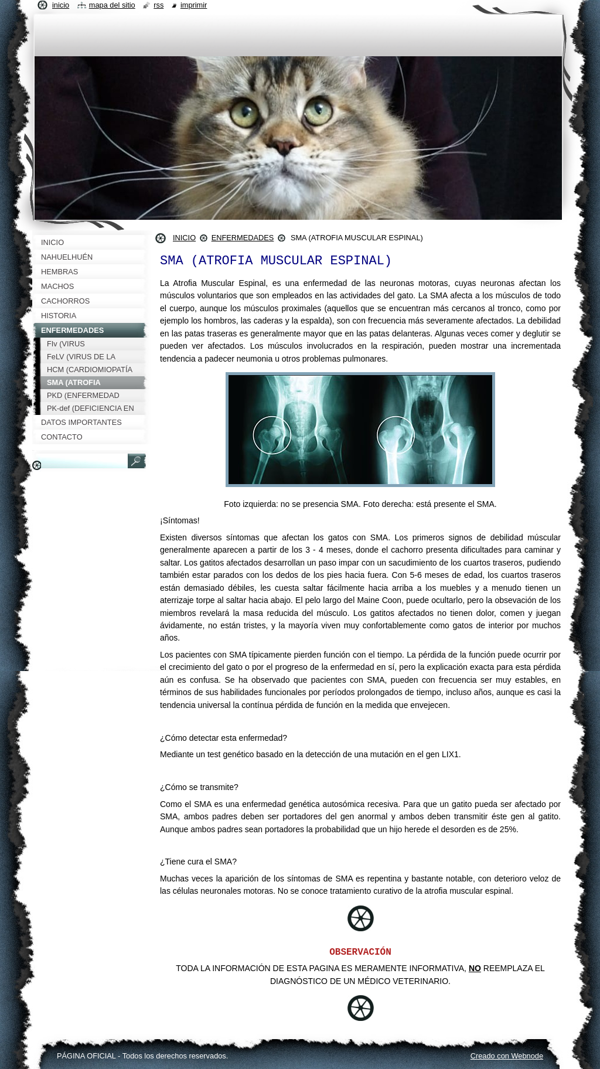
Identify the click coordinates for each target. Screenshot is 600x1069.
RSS (158, 5)
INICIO (184, 237)
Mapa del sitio (112, 5)
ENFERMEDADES (243, 237)
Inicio (60, 5)
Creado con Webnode (507, 1055)
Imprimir (193, 5)
